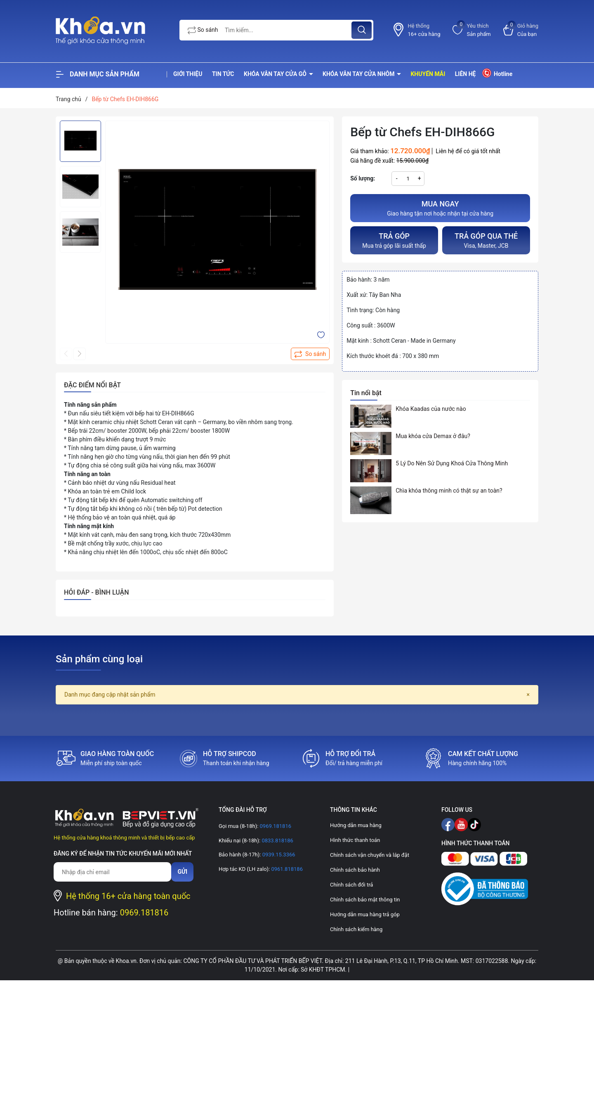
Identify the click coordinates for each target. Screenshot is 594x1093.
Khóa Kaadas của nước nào (431, 408)
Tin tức (223, 74)
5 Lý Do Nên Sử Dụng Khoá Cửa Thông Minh (452, 463)
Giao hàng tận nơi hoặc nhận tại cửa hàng (440, 207)
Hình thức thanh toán (355, 840)
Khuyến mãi (427, 74)
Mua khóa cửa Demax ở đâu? (433, 436)
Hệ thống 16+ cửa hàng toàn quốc (128, 896)
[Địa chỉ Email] (112, 872)
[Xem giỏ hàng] (520, 30)
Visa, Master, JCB (486, 239)
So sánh (203, 30)
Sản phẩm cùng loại (99, 659)
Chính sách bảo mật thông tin (365, 899)
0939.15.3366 (278, 854)
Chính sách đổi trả (351, 885)
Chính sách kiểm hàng (356, 929)
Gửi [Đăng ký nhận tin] (182, 871)
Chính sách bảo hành (355, 870)
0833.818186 (276, 840)
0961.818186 (286, 869)
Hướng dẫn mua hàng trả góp (365, 914)
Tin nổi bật (366, 393)
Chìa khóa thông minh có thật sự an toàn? (449, 490)
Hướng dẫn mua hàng (356, 825)
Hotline (496, 73)
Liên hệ (465, 74)
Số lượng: (362, 178)
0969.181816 (144, 913)
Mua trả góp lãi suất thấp (394, 239)
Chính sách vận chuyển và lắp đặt (369, 855)
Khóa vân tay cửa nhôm (359, 74)
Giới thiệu (187, 74)
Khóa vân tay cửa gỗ (276, 74)
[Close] (528, 694)
